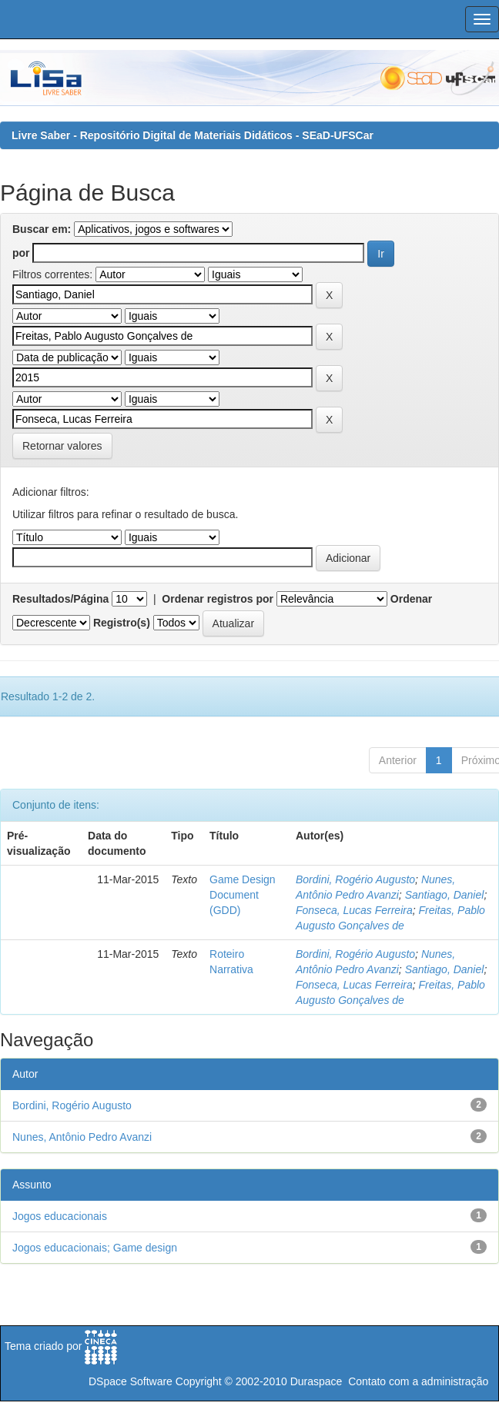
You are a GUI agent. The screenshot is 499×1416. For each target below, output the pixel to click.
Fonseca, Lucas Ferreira (354, 910)
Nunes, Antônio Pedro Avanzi (82, 1137)
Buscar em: (41, 229)
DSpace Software (130, 1381)
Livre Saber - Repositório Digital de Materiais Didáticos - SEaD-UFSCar (192, 135)
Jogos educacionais (59, 1216)
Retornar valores (62, 446)
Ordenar (411, 599)
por (21, 253)
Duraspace (316, 1381)
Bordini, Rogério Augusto (355, 879)
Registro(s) (121, 623)
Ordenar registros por (217, 599)
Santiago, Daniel (444, 895)
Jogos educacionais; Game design (94, 1247)
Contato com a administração (418, 1381)
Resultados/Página (60, 599)
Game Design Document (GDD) (242, 894)
